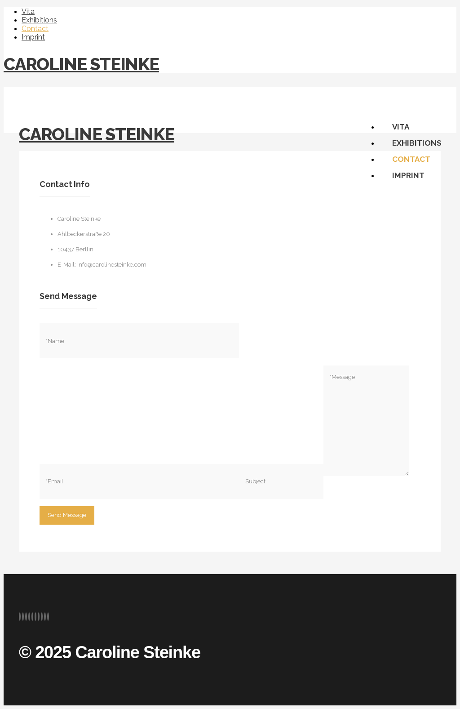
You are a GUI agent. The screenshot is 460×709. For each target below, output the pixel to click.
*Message (366, 421)
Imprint (33, 37)
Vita (28, 11)
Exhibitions (39, 20)
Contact (35, 28)
